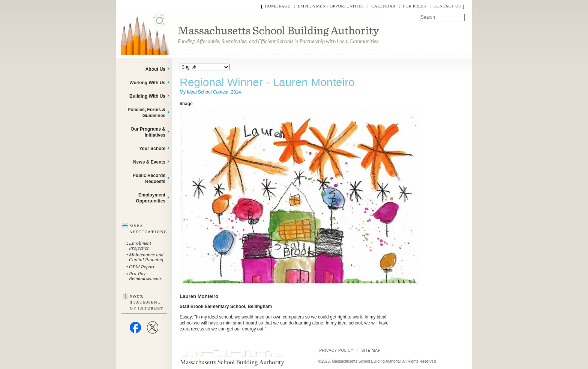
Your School (152, 148)
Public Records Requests (149, 178)
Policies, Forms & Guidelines (146, 112)
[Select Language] (205, 67)
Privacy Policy (336, 350)
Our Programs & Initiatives (147, 132)
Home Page (277, 6)
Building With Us (147, 96)
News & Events (149, 162)
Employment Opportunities (331, 6)
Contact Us (447, 6)
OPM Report (141, 266)
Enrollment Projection (140, 245)
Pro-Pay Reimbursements (145, 276)
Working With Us (147, 82)
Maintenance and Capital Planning (146, 257)
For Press (414, 6)
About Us (155, 69)
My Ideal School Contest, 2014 (210, 92)
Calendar (383, 6)
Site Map (371, 350)
